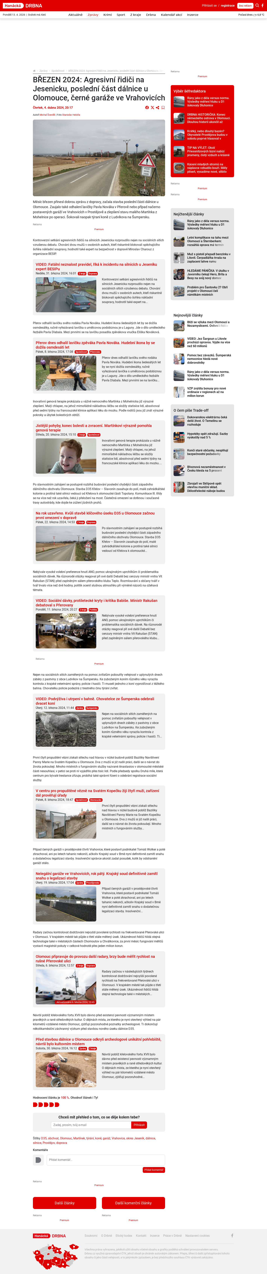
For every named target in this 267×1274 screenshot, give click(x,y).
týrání (90, 1138)
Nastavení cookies (197, 1235)
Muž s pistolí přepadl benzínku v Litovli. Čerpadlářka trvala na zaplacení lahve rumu (209, 257)
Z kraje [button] (135, 14)
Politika (93, 609)
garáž (106, 1138)
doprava (61, 1143)
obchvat (53, 1138)
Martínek (79, 1138)
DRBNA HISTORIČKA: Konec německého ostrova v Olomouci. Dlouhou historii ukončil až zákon (209, 120)
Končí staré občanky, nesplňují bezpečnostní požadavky (207, 452)
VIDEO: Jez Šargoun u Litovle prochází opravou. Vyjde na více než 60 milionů (208, 342)
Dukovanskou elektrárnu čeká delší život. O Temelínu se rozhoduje (207, 420)
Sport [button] (121, 14)
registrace (228, 5)
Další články (64, 1203)
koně (98, 1138)
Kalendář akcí (171, 14)
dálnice (150, 1138)
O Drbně (106, 1235)
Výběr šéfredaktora (190, 91)
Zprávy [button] (93, 14)
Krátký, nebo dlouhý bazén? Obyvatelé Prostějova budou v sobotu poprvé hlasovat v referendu (207, 136)
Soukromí (91, 1235)
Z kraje (82, 273)
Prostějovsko (92, 883)
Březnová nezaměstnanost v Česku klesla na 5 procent (206, 468)
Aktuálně (75, 14)
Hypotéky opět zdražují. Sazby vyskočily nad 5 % (207, 435)
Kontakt (141, 1235)
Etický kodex (124, 1235)
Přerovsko (95, 352)
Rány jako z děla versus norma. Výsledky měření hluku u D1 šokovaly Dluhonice (208, 101)
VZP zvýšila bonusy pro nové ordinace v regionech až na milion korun (206, 392)
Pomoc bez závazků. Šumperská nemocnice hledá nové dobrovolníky (209, 358)
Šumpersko (92, 708)
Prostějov (49, 1143)
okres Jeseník (135, 1138)
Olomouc (66, 1138)
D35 (44, 1138)
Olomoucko (96, 800)
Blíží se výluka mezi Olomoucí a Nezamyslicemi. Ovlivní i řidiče (208, 323)
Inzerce (192, 14)
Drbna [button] (151, 14)
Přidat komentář (153, 1169)
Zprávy (43, 70)
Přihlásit (139, 1125)
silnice (37, 1143)
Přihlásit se (209, 5)
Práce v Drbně (172, 1235)
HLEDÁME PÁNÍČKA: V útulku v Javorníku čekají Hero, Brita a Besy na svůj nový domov (208, 274)
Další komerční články (133, 1203)
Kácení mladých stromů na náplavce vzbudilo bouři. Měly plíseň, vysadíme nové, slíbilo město (207, 170)
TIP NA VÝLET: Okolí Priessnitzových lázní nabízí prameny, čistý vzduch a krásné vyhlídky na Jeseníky (208, 153)
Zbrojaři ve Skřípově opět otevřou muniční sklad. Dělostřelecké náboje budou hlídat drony (206, 489)
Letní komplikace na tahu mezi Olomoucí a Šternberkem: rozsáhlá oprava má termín (207, 241)
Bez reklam (245, 5)
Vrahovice (118, 1138)
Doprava (93, 273)
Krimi (107, 14)
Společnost (58, 70)
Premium (99, 229)
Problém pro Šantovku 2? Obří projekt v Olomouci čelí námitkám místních (207, 290)
